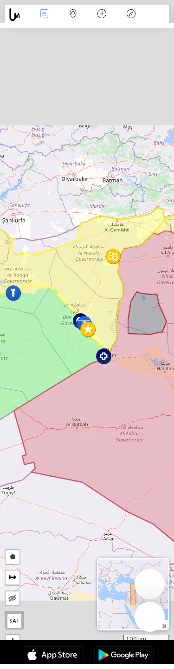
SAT (14, 620)
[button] (88, 329)
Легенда (130, 14)
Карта (73, 14)
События (44, 14)
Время (102, 14)
